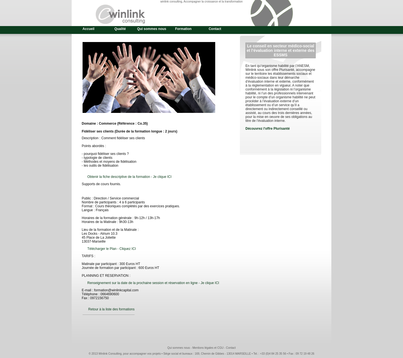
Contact (215, 29)
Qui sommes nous (151, 29)
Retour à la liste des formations (111, 309)
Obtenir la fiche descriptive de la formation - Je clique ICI (129, 177)
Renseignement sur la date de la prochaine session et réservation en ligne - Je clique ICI (153, 283)
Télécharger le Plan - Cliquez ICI (111, 249)
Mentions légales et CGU (207, 347)
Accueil (89, 29)
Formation (183, 29)
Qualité (120, 29)
